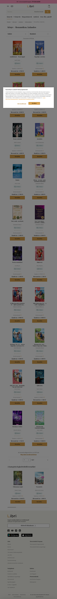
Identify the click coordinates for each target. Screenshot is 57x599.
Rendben (34, 103)
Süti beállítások (21, 103)
